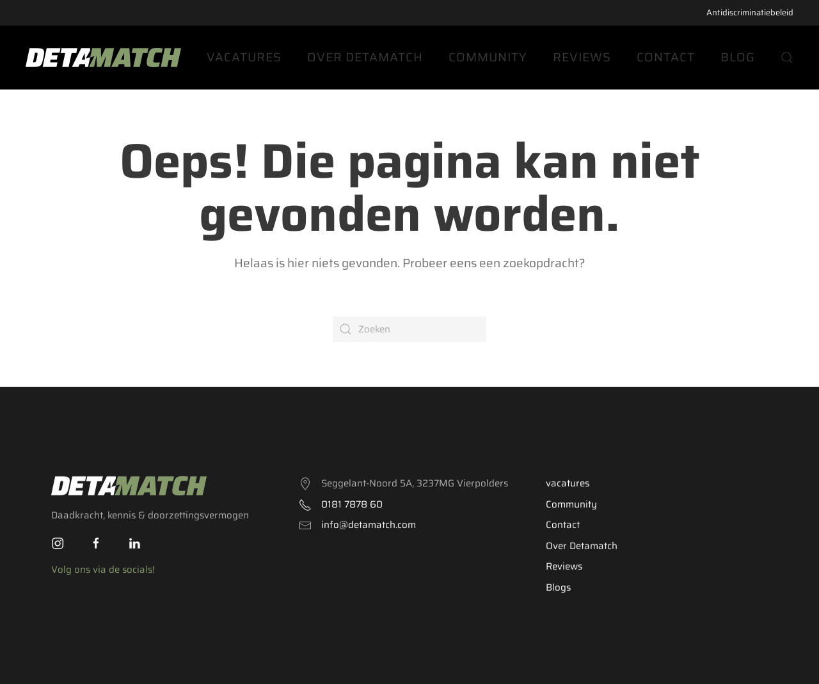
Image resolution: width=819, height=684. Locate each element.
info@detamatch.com (368, 523)
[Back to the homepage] (103, 57)
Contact (666, 56)
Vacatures (244, 56)
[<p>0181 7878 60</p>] (305, 503)
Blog (737, 56)
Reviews (582, 56)
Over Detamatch (365, 56)
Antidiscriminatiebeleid (749, 12)
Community (488, 56)
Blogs (558, 586)
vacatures (567, 482)
